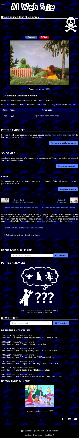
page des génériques (46, 221)
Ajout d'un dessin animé (23, 335)
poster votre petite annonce (58, 135)
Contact (28, 435)
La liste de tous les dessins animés (58, 208)
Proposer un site (68, 189)
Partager (31, 37)
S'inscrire (61, 323)
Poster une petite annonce (63, 143)
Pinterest (39, 431)
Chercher (60, 255)
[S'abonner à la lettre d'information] (31, 323)
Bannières (37, 435)
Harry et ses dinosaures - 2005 (39, 398)
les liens (68, 221)
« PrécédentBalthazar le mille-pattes (24, 201)
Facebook (26, 431)
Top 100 (71, 104)
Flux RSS (49, 435)
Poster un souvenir (67, 166)
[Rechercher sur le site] (32, 255)
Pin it (44, 37)
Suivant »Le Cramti (61, 201)
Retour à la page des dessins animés (21, 208)
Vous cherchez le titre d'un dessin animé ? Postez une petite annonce (39, 289)
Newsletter (52, 431)
